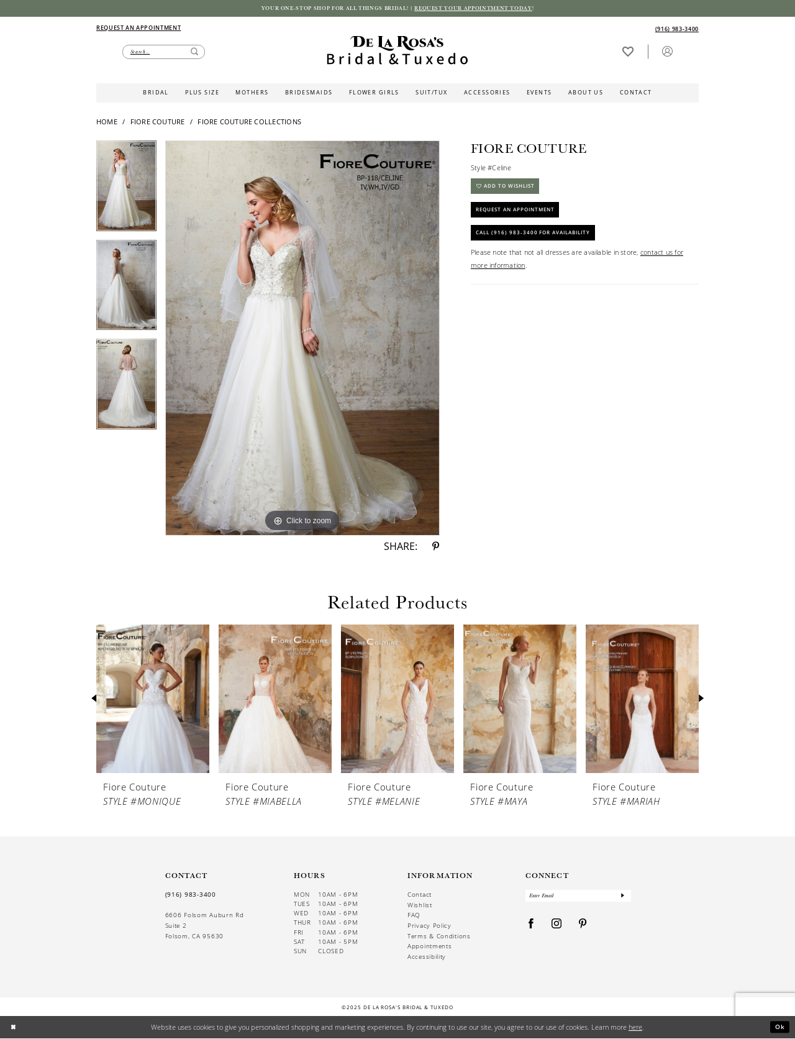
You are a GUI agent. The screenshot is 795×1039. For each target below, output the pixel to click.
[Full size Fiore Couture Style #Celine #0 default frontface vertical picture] (302, 339)
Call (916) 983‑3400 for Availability (541, 243)
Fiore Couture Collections (249, 122)
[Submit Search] (194, 53)
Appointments (429, 947)
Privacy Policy (429, 927)
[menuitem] (246, 29)
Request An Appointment (522, 216)
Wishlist (419, 906)
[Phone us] (677, 30)
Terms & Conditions (439, 937)
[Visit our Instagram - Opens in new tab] (557, 927)
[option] (126, 191)
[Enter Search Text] (163, 53)
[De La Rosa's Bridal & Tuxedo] (397, 51)
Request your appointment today (483, 8)
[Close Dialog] (14, 1028)
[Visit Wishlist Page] (627, 52)
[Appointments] (138, 28)
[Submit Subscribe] (622, 898)
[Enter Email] (578, 898)
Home (106, 122)
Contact (419, 896)
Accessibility (426, 958)
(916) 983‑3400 (190, 895)
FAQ (413, 916)
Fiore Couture (157, 122)
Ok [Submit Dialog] (779, 1027)
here (635, 1027)
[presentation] (152, 700)
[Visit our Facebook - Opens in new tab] (531, 927)
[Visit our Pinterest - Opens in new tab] (583, 927)
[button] (667, 52)
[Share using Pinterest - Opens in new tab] (436, 548)
